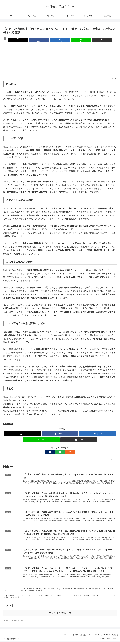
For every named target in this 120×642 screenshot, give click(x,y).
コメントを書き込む (60, 613)
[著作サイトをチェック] (55, 452)
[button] (98, 40)
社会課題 (115, 635)
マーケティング (93, 635)
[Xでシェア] (22, 40)
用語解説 (83, 635)
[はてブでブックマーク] (60, 40)
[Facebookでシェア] (41, 40)
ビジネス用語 (105, 635)
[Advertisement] (60, 61)
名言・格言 (8, 424)
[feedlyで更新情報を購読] (60, 452)
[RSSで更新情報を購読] (65, 452)
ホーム (65, 635)
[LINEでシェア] (79, 40)
